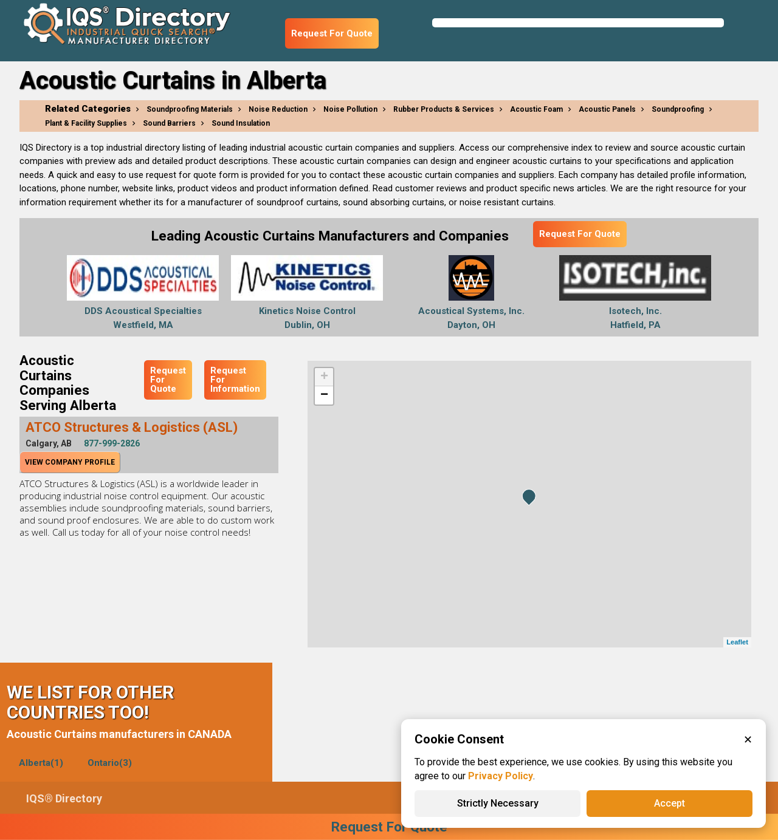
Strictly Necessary (498, 803)
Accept (669, 803)
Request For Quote (332, 33)
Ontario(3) (110, 762)
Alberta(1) (41, 762)
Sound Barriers (169, 123)
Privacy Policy (500, 776)
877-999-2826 (112, 443)
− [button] (324, 395)
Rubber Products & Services (443, 109)
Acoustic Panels (607, 109)
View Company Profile (70, 462)
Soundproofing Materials (189, 109)
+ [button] (324, 377)
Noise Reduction (278, 109)
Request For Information (235, 379)
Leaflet (737, 642)
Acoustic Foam (536, 109)
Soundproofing (678, 109)
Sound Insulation (241, 123)
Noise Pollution (350, 109)
